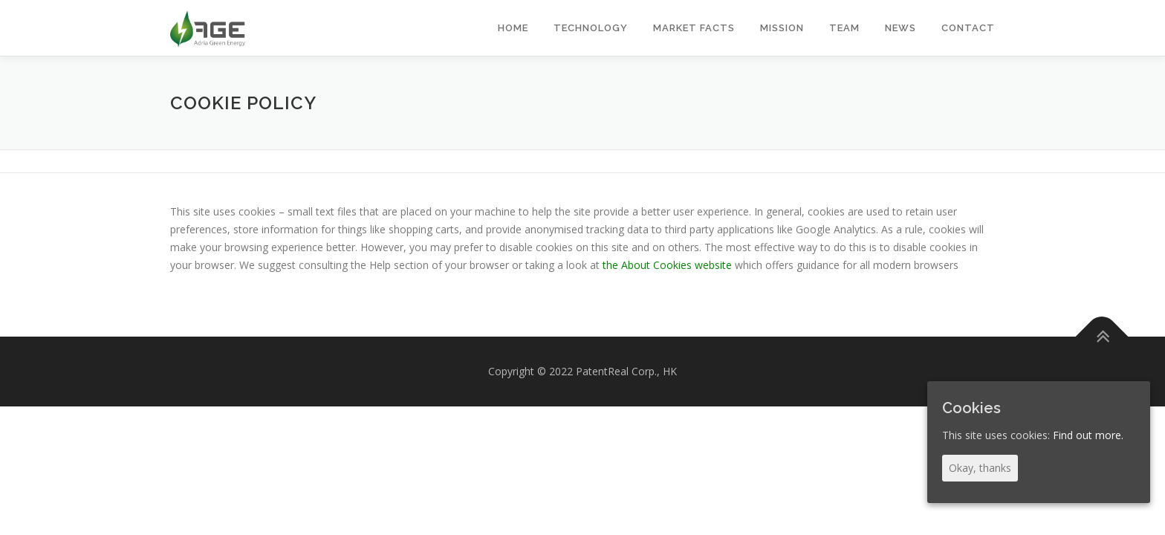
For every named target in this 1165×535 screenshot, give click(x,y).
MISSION (782, 27)
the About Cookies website (667, 265)
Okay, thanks (980, 468)
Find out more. (1088, 435)
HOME (513, 27)
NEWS (900, 27)
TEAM (844, 27)
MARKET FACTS (694, 27)
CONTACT (968, 27)
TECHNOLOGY (591, 27)
